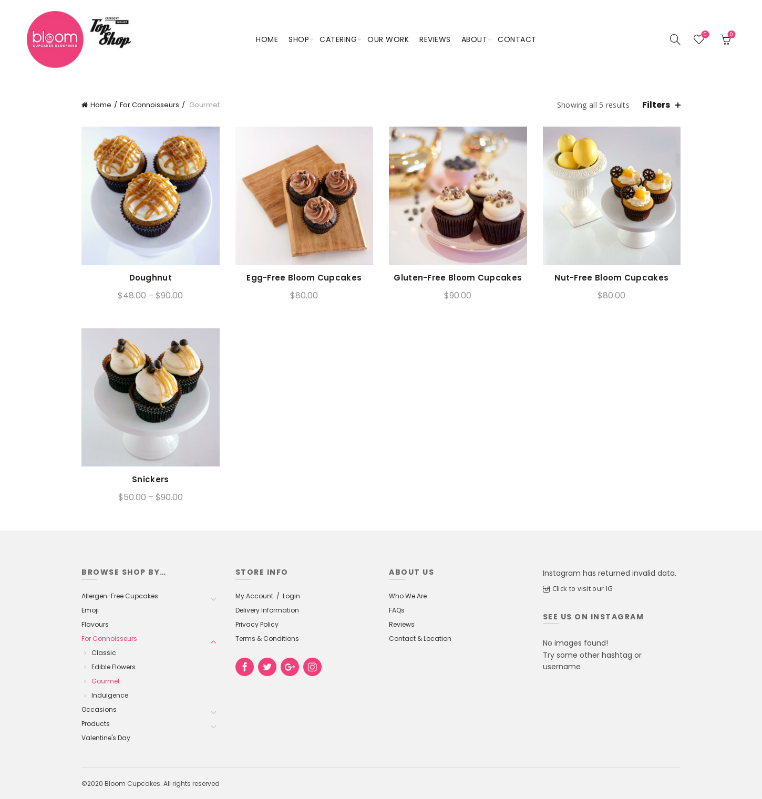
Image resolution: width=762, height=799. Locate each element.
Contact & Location (420, 638)
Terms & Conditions (267, 638)
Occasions (99, 709)
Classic (103, 652)
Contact (517, 39)
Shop (299, 39)
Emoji (90, 610)
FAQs (397, 610)
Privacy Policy (257, 624)
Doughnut (150, 278)
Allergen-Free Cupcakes (119, 596)
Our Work (388, 39)
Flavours (95, 624)
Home (267, 39)
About (474, 39)
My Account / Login (267, 596)
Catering (338, 39)
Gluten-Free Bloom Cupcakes (458, 278)
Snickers (150, 479)
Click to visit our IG (582, 588)
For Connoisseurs (149, 105)
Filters (656, 105)
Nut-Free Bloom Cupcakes (611, 278)
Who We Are (408, 596)
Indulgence (109, 695)
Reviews (435, 39)
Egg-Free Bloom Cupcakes (304, 278)
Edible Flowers (113, 666)
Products (95, 723)
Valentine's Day (105, 737)
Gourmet (105, 681)
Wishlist (704, 35)
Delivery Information (267, 610)
